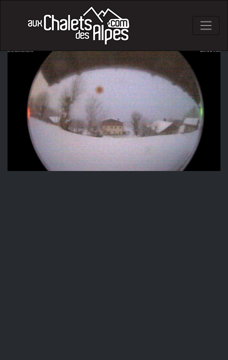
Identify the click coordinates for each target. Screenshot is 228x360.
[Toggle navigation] (206, 25)
